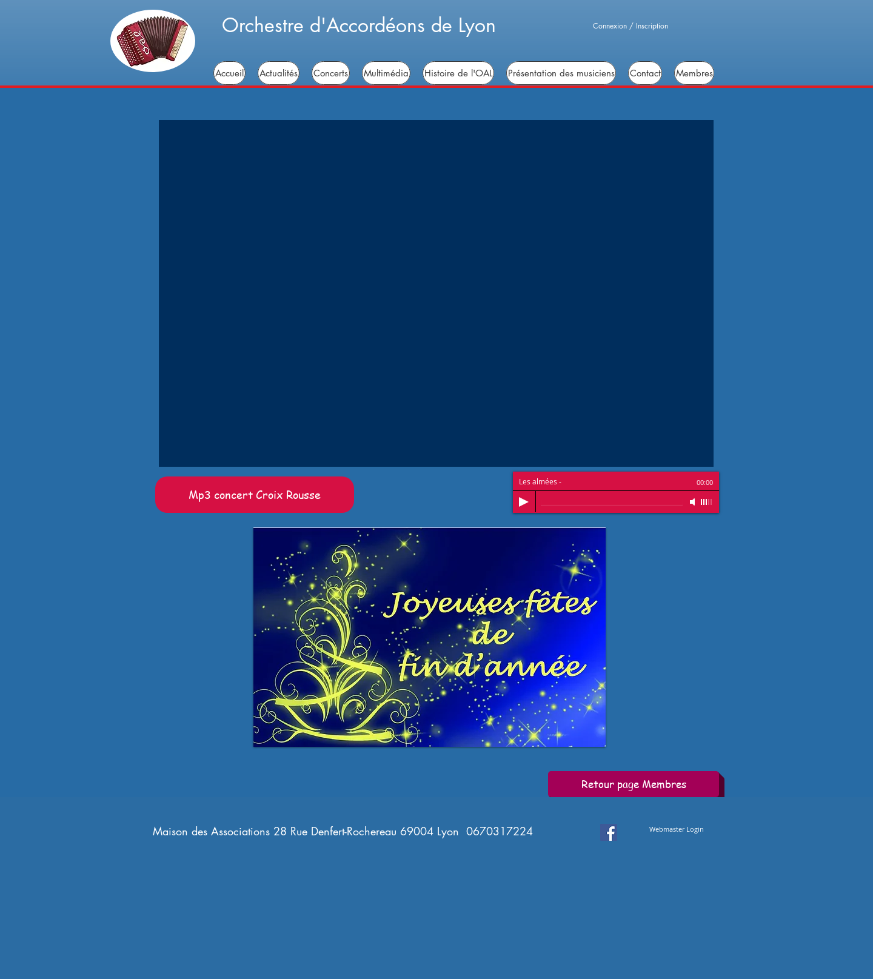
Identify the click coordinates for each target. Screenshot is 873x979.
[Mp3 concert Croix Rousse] (254, 494)
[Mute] (693, 502)
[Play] (524, 502)
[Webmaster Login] (676, 829)
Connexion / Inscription (630, 26)
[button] (436, 293)
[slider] (707, 502)
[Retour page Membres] (633, 784)
